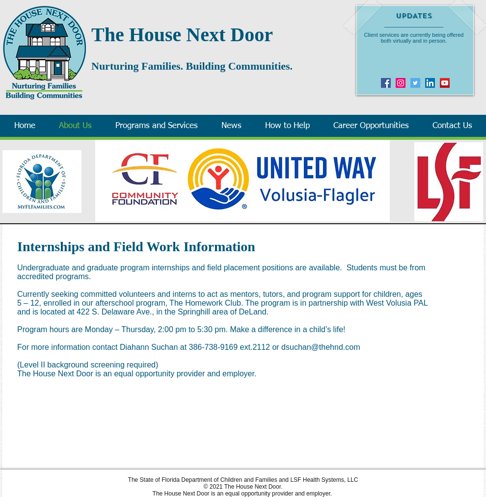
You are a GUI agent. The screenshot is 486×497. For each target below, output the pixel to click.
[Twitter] (415, 83)
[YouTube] (445, 83)
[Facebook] (386, 83)
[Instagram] (400, 83)
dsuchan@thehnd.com (320, 347)
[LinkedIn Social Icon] (430, 83)
